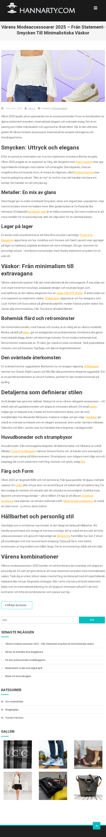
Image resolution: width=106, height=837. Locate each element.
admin (31, 108)
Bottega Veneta (83, 172)
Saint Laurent (84, 161)
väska (18, 485)
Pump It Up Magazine (23, 451)
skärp (26, 332)
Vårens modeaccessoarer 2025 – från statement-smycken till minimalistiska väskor (49, 644)
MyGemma (63, 536)
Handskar (91, 417)
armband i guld (37, 211)
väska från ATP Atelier (69, 293)
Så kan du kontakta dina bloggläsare (19, 605)
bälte (93, 406)
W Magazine (52, 298)
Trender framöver (14, 717)
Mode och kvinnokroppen (18, 676)
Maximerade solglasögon (78, 501)
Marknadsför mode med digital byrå (23, 668)
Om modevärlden (14, 701)
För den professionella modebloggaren (25, 660)
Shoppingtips (59, 108)
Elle (83, 461)
